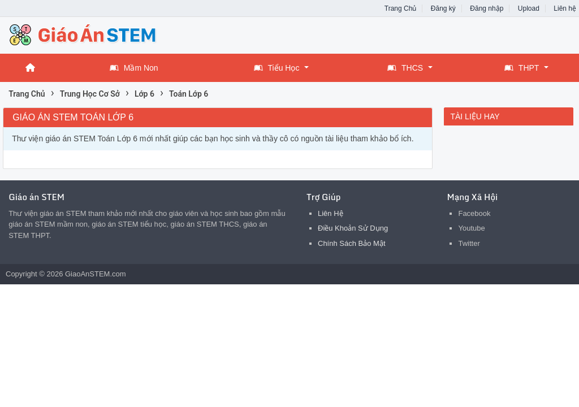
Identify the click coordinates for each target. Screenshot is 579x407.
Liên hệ (565, 8)
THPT (521, 68)
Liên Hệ (330, 213)
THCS (405, 68)
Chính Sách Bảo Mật (352, 243)
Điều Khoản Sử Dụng (353, 228)
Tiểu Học (277, 68)
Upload (528, 8)
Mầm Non (134, 68)
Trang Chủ (400, 8)
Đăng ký (443, 8)
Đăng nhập (486, 8)
